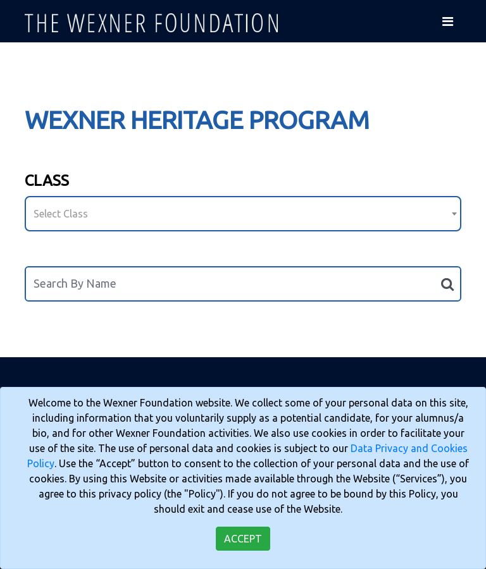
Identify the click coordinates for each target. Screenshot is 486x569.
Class (47, 180)
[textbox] (243, 213)
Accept (243, 538)
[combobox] (243, 213)
